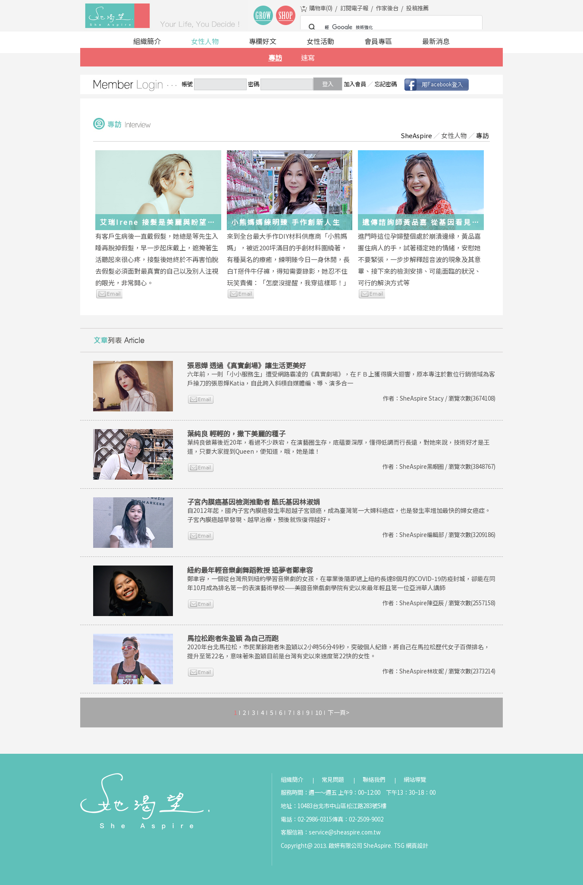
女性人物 (205, 41)
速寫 (308, 57)
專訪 (275, 57)
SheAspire (416, 135)
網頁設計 (417, 845)
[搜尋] (390, 27)
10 (318, 712)
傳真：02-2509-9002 (357, 819)
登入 (327, 84)
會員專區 (378, 41)
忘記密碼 (385, 84)
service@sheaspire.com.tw (345, 832)
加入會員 (355, 84)
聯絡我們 (374, 779)
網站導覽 (415, 779)
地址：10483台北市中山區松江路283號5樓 (333, 806)
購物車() (320, 8)
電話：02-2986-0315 (306, 819)
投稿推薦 (417, 8)
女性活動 (320, 41)
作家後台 (387, 8)
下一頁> (338, 712)
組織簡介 (147, 41)
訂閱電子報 (354, 8)
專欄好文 (262, 41)
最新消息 (436, 41)
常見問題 (333, 779)
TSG (399, 845)
